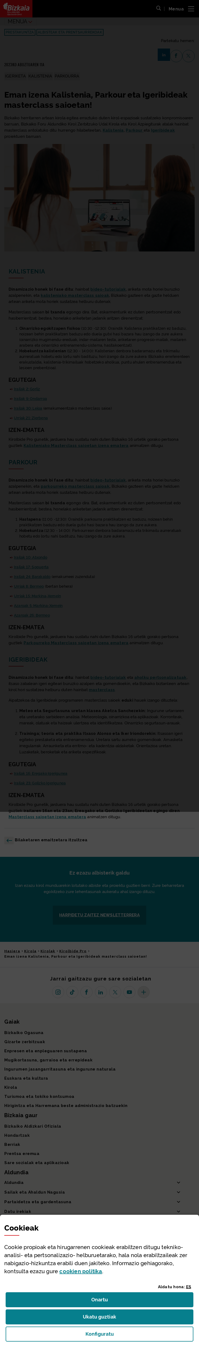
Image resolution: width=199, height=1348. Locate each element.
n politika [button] (80, 1271)
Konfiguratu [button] (129, 1335)
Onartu (105, 1301)
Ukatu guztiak (101, 1318)
